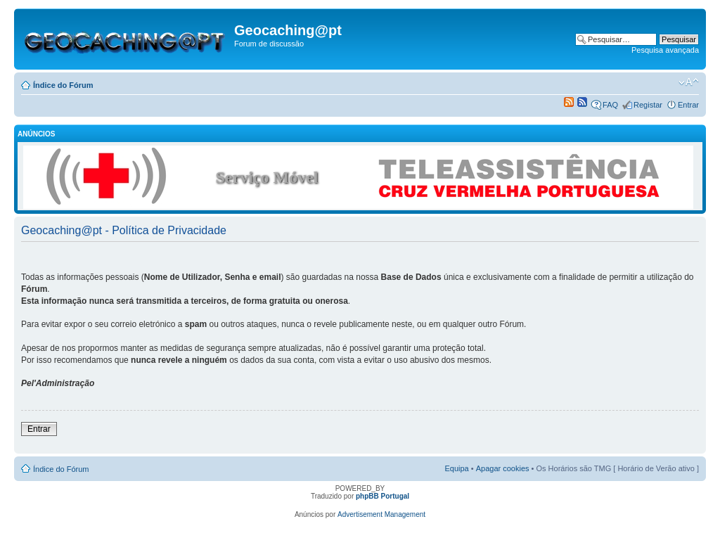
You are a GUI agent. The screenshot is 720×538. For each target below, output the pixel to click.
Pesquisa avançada (665, 50)
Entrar (688, 105)
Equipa (456, 468)
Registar (648, 105)
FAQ (610, 105)
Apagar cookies (502, 468)
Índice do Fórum (63, 85)
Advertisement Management (381, 514)
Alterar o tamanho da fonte (689, 82)
